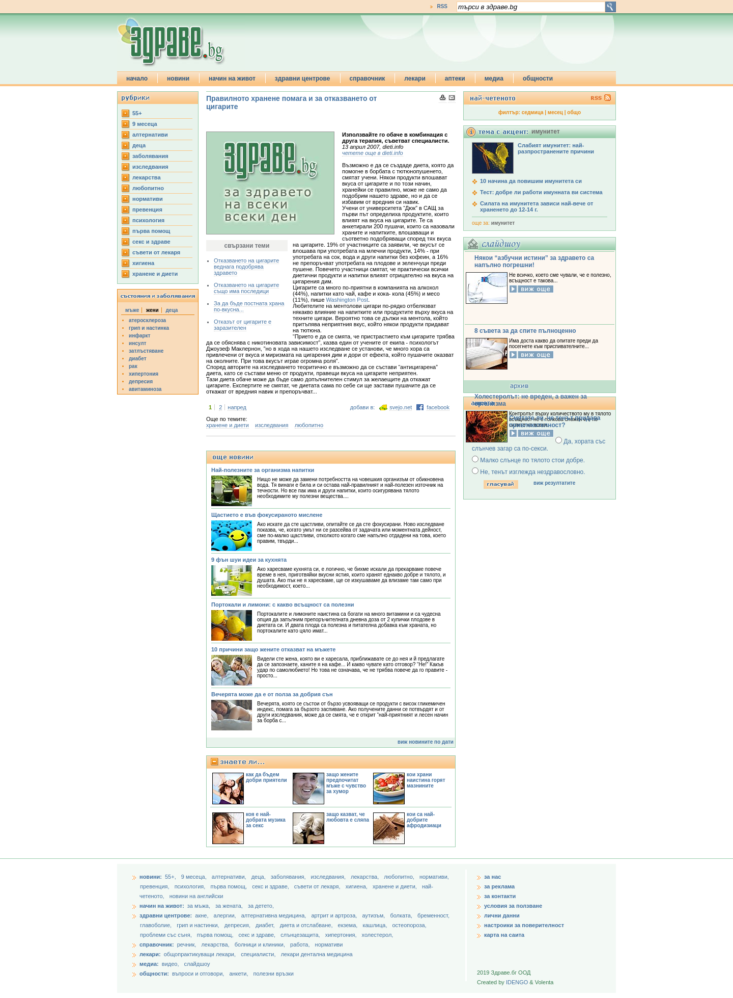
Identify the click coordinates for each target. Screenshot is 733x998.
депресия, (238, 925)
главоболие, (156, 925)
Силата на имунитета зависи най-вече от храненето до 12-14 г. (536, 206)
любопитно (148, 188)
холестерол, (377, 935)
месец (555, 112)
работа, (300, 944)
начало (137, 78)
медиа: (149, 964)
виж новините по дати (426, 742)
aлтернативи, (230, 877)
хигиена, (357, 886)
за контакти (500, 896)
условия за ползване (513, 906)
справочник (367, 78)
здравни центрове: (165, 915)
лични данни (502, 915)
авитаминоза (145, 389)
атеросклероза (147, 320)
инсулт (137, 343)
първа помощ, (229, 886)
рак (133, 366)
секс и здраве (151, 242)
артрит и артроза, (334, 915)
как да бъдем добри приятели (266, 777)
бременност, (433, 915)
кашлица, (375, 925)
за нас (492, 877)
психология (148, 220)
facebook (438, 407)
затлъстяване (146, 351)
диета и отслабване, (307, 925)
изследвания (150, 167)
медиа (494, 78)
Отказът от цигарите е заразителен (242, 325)
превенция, (155, 886)
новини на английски (196, 896)
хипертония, (341, 935)
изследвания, (329, 877)
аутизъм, (374, 915)
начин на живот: (161, 906)
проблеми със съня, (166, 935)
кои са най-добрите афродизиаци (424, 819)
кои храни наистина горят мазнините (426, 780)
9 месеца (144, 124)
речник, (186, 944)
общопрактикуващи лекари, (200, 954)
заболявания (150, 156)
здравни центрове (302, 78)
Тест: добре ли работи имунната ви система (541, 192)
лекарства (146, 177)
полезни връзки (273, 973)
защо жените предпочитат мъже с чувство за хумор (346, 783)
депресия (141, 381)
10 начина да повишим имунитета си (531, 181)
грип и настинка (149, 328)
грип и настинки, (199, 925)
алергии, (226, 915)
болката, (402, 915)
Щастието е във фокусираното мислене (266, 515)
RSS (442, 6)
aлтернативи (150, 135)
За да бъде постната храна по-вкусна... (249, 306)
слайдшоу (197, 964)
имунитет (503, 223)
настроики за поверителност (524, 925)
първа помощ (151, 231)
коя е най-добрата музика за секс (266, 819)
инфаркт (140, 335)
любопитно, (400, 877)
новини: (150, 877)
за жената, (229, 906)
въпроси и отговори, (198, 973)
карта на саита (504, 935)
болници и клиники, (260, 944)
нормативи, (434, 877)
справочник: (156, 944)
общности (538, 78)
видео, (170, 964)
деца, (259, 877)
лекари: (150, 954)
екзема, (348, 925)
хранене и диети (155, 274)
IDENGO (517, 982)
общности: (154, 973)
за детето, (261, 906)
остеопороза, (409, 925)
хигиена (143, 263)
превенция (147, 209)
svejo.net (400, 407)
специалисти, (258, 954)
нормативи (147, 199)
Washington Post (347, 300)
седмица (533, 112)
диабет (138, 358)
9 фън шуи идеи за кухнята (249, 560)
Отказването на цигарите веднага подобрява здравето (246, 266)
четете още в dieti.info (372, 153)
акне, (202, 915)
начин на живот (232, 78)
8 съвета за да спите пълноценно (525, 330)
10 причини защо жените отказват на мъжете (273, 649)
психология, (191, 886)
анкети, (238, 973)
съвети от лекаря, (318, 886)
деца (139, 145)
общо (574, 112)
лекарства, (365, 877)
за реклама (499, 886)
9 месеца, (194, 877)
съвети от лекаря (156, 252)
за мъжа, (198, 906)
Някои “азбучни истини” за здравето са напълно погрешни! (534, 261)
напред (237, 407)
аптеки (455, 78)
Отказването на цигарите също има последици (246, 288)
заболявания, (289, 877)
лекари (415, 78)
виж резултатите (554, 483)
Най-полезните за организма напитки (262, 470)
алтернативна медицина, (274, 915)
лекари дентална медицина (317, 954)
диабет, (266, 925)
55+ (137, 113)
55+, (171, 877)
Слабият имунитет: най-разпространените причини (556, 148)
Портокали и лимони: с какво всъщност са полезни (282, 604)
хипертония (143, 374)
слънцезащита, (300, 935)
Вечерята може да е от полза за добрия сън (272, 694)
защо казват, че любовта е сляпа (347, 817)
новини (178, 78)
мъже (132, 310)
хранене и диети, (395, 886)
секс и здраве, (271, 886)
